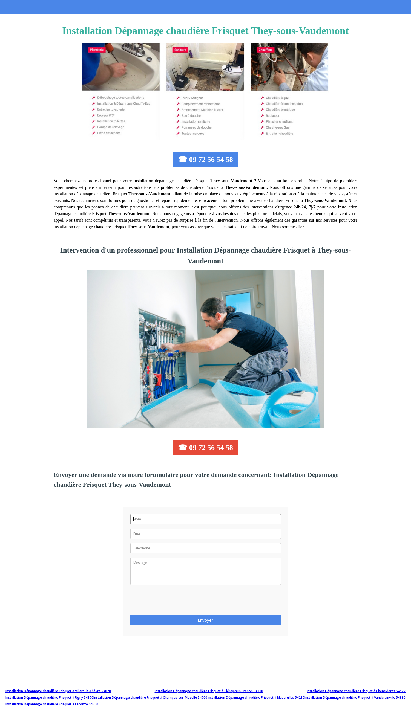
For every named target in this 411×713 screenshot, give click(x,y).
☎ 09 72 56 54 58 (205, 159)
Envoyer (205, 620)
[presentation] (172, 601)
